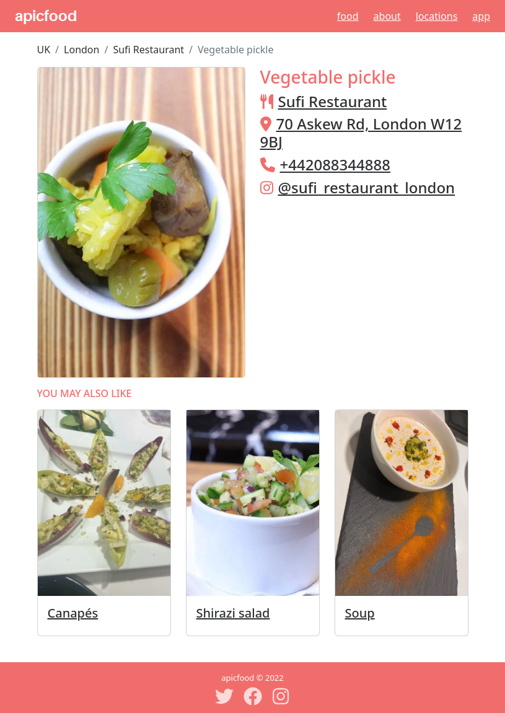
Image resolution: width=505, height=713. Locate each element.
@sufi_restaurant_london (366, 187)
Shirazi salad (233, 613)
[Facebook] (253, 696)
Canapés (73, 613)
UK (44, 49)
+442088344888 (335, 164)
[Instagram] (281, 696)
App (481, 16)
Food (348, 16)
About (387, 16)
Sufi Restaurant (148, 49)
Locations (437, 16)
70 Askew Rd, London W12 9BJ (361, 132)
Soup (360, 613)
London (81, 49)
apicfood (46, 16)
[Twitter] (224, 696)
